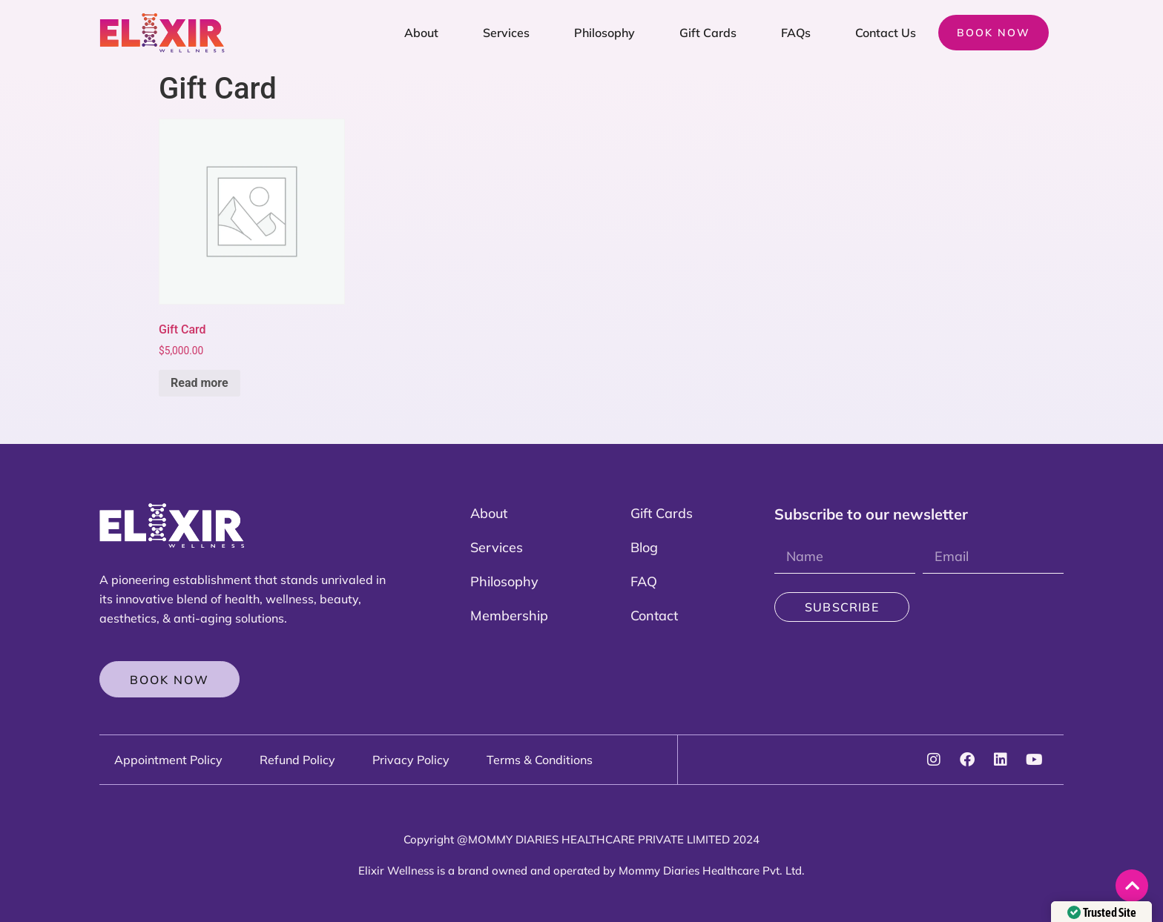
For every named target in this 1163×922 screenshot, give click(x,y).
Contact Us (885, 32)
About (421, 32)
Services (506, 32)
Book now (993, 32)
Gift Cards (708, 32)
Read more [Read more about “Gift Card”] (199, 383)
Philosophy (604, 32)
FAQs (796, 32)
